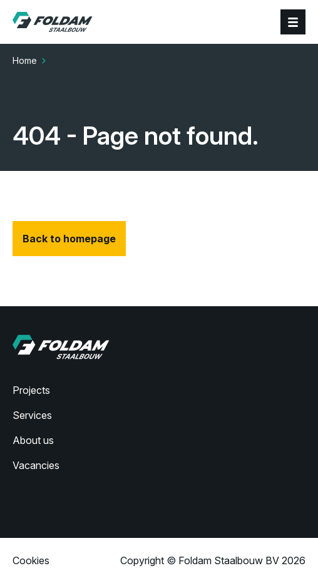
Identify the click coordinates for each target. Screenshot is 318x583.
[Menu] (292, 21)
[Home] (53, 22)
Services (32, 415)
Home (25, 60)
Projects (31, 390)
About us (33, 440)
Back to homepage (69, 238)
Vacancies (36, 465)
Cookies (31, 560)
